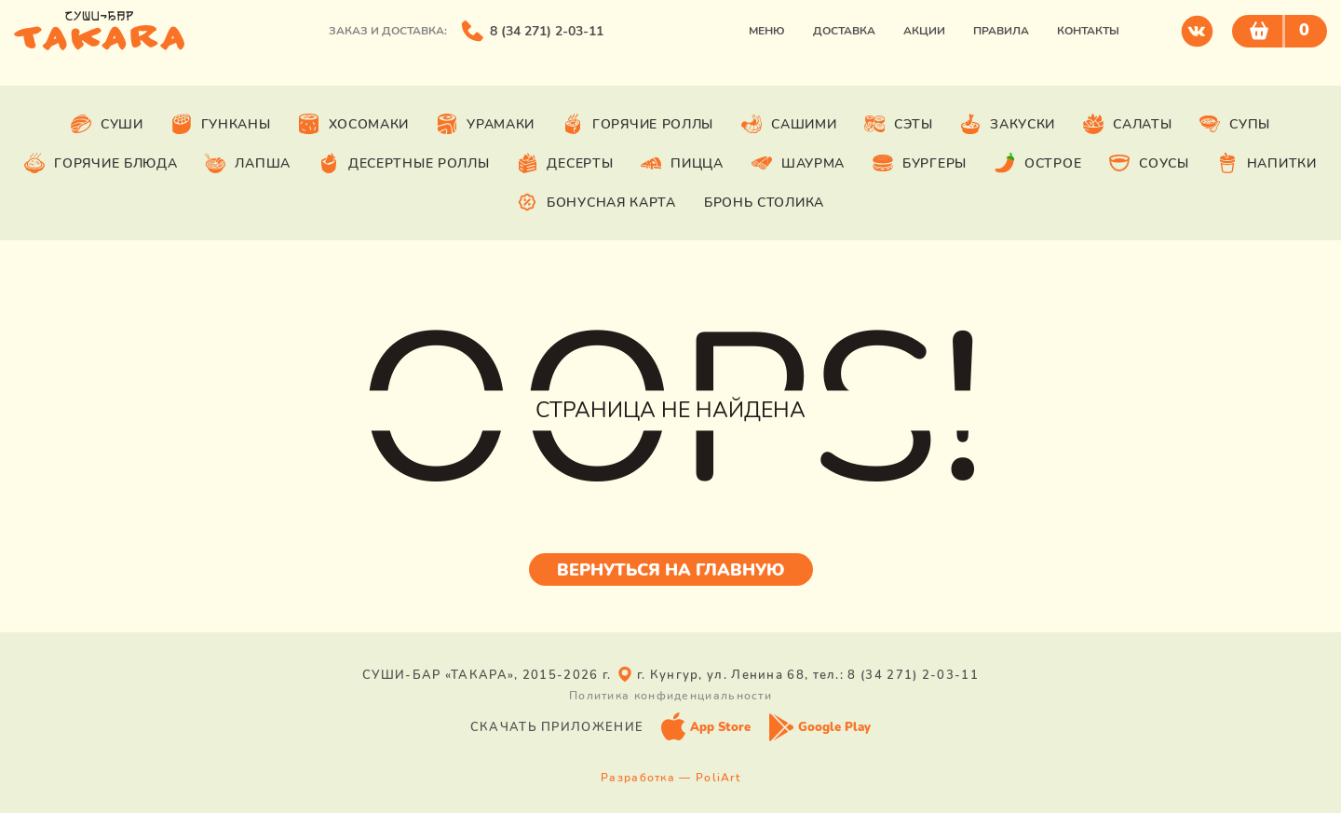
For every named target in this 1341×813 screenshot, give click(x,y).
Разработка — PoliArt (670, 777)
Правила (1001, 30)
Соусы (1149, 163)
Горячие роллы (637, 124)
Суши (107, 124)
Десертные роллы (404, 163)
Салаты (1127, 124)
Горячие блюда (100, 163)
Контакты (1088, 30)
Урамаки (486, 124)
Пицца (682, 163)
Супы (1234, 124)
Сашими (788, 124)
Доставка (844, 30)
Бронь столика (764, 202)
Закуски (1007, 124)
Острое (1038, 163)
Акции (924, 30)
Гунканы (221, 124)
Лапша (248, 163)
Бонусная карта (596, 202)
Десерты (565, 163)
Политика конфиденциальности (670, 695)
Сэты (898, 124)
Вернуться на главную (671, 570)
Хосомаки (354, 124)
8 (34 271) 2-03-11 (546, 31)
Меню (767, 30)
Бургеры (920, 163)
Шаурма (798, 163)
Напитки (1267, 163)
